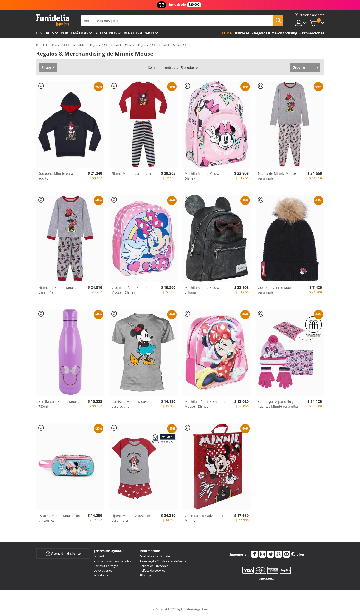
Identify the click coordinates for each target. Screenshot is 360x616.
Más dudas (101, 575)
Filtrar (46, 67)
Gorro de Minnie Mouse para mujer (276, 290)
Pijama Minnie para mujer (131, 173)
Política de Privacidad (154, 566)
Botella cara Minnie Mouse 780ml (58, 404)
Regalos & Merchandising (69, 45)
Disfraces (45, 33)
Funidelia (42, 45)
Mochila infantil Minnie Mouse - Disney (129, 290)
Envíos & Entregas (106, 566)
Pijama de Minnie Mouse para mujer (277, 176)
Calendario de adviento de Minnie (205, 518)
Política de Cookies (152, 570)
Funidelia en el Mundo (155, 556)
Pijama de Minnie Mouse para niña (57, 290)
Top (225, 33)
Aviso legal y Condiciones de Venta (163, 561)
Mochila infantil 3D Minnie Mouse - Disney (205, 404)
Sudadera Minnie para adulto (55, 176)
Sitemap (145, 575)
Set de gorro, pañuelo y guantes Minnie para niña (278, 404)
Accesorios (106, 33)
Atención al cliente (63, 553)
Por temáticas (74, 33)
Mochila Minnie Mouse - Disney (203, 176)
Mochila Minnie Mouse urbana (202, 290)
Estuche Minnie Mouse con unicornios (59, 518)
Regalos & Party (139, 33)
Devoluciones (103, 570)
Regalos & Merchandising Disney (112, 45)
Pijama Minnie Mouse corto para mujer (132, 518)
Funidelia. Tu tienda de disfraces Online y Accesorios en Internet (52, 20)
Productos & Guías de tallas (112, 561)
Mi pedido (100, 556)
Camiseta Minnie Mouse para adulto (130, 404)
